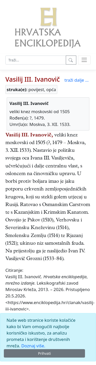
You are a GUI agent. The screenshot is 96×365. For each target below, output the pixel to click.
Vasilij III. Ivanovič (32, 79)
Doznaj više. (33, 346)
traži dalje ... (77, 80)
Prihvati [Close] (44, 353)
